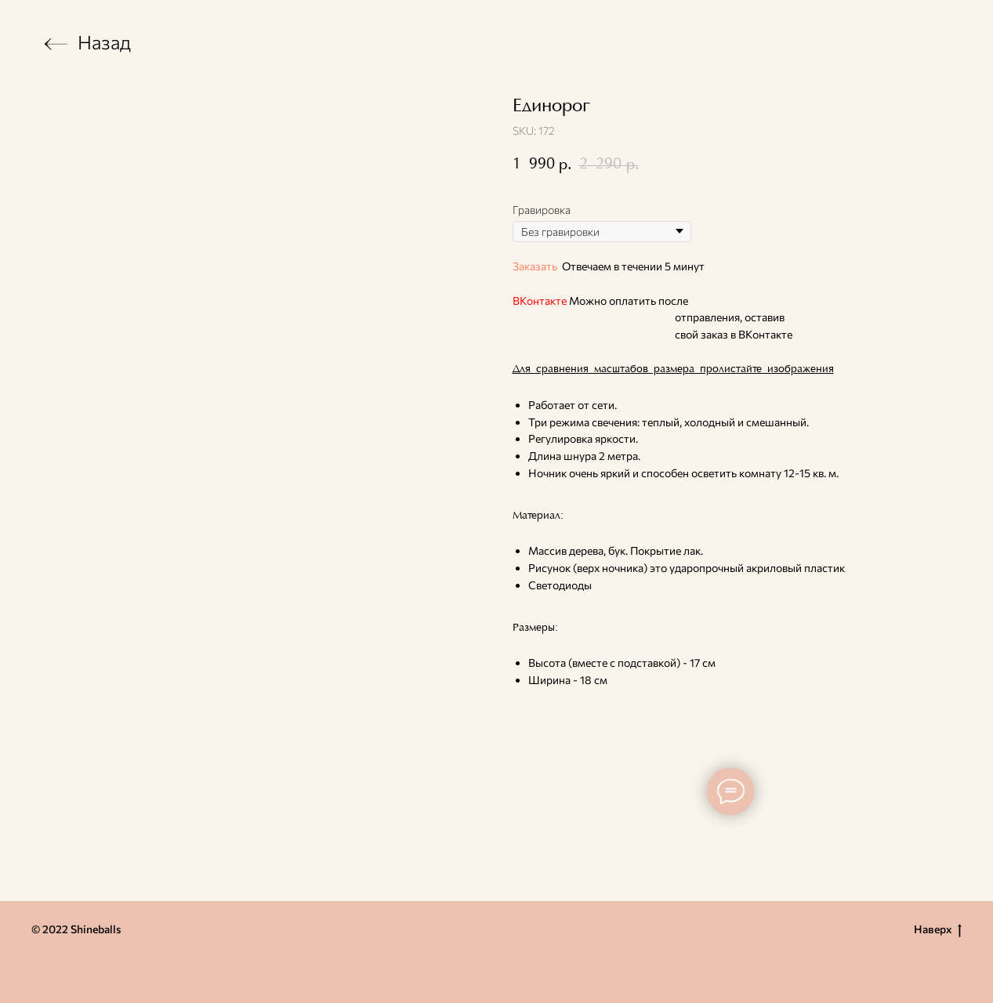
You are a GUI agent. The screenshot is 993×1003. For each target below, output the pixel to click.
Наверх (938, 929)
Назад (104, 42)
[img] (55, 44)
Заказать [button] (535, 266)
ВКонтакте (540, 300)
